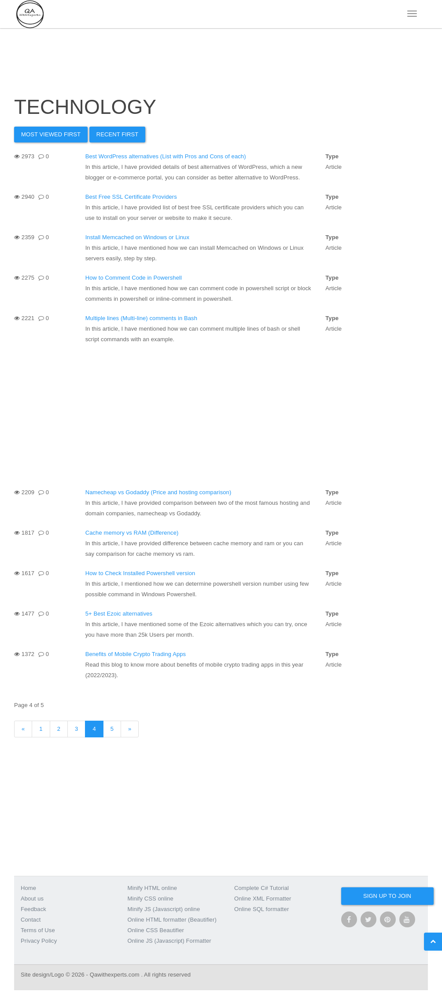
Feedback (33, 909)
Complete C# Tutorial (261, 888)
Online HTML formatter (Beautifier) (172, 919)
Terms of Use (38, 930)
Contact (31, 919)
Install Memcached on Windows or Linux (137, 237)
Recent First (117, 134)
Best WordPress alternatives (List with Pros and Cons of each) (165, 156)
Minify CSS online (150, 898)
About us (32, 898)
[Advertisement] (221, 415)
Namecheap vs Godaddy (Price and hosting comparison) (158, 492)
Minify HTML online (152, 888)
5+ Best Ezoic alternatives (119, 613)
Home (28, 888)
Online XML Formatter (262, 898)
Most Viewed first (51, 134)
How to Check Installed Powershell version (140, 573)
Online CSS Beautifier (156, 930)
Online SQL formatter (261, 909)
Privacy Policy (39, 940)
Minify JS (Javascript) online (164, 909)
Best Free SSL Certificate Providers (131, 196)
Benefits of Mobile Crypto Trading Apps (135, 654)
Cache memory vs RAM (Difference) (132, 532)
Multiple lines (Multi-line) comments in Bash (141, 318)
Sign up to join (387, 896)
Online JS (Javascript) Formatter (169, 940)
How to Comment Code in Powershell (133, 277)
